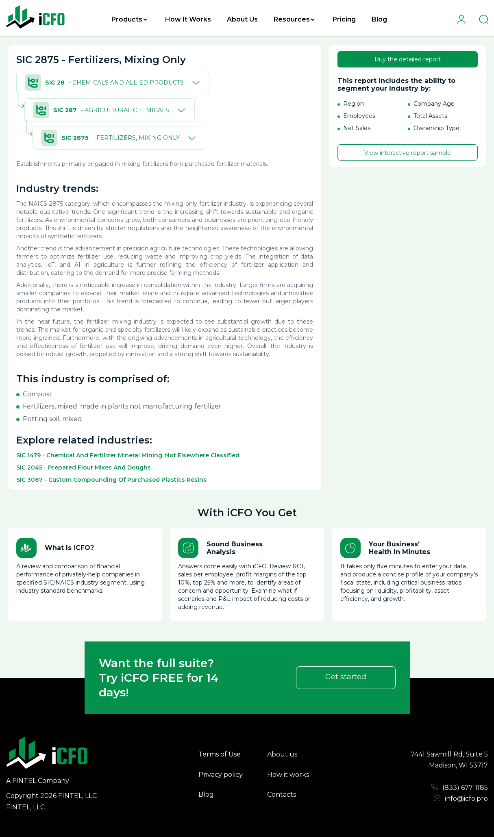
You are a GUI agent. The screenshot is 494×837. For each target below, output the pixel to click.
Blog (379, 19)
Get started (345, 676)
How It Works (188, 19)
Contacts (281, 794)
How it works (288, 774)
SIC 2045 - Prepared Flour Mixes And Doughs (83, 467)
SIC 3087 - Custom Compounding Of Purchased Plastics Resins (111, 479)
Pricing (344, 19)
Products (129, 19)
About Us (242, 19)
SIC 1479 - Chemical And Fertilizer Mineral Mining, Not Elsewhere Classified (127, 455)
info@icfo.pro (460, 799)
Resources (294, 19)
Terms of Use (219, 754)
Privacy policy (220, 774)
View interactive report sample (407, 153)
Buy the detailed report (407, 59)
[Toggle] (194, 82)
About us (282, 754)
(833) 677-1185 (459, 787)
